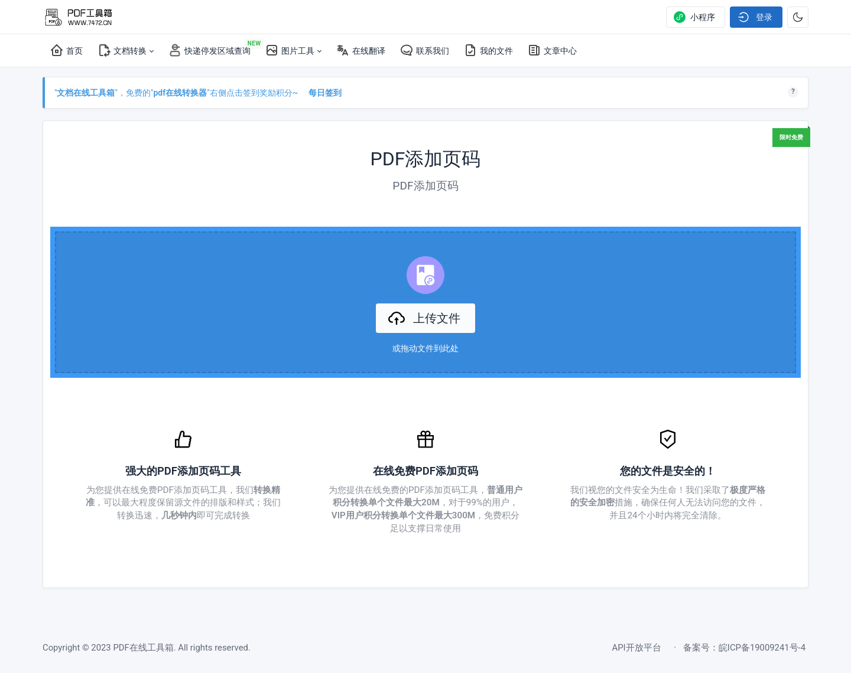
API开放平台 (636, 647)
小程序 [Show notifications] (694, 17)
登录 (755, 17)
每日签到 (325, 92)
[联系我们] (424, 50)
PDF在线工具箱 (143, 647)
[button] (125, 50)
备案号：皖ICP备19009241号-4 (744, 647)
